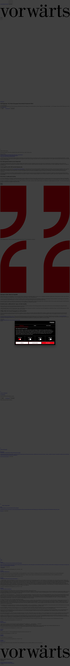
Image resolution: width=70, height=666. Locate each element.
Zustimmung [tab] (21, 325)
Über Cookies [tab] (48, 325)
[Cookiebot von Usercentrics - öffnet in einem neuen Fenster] (50, 322)
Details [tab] (35, 325)
